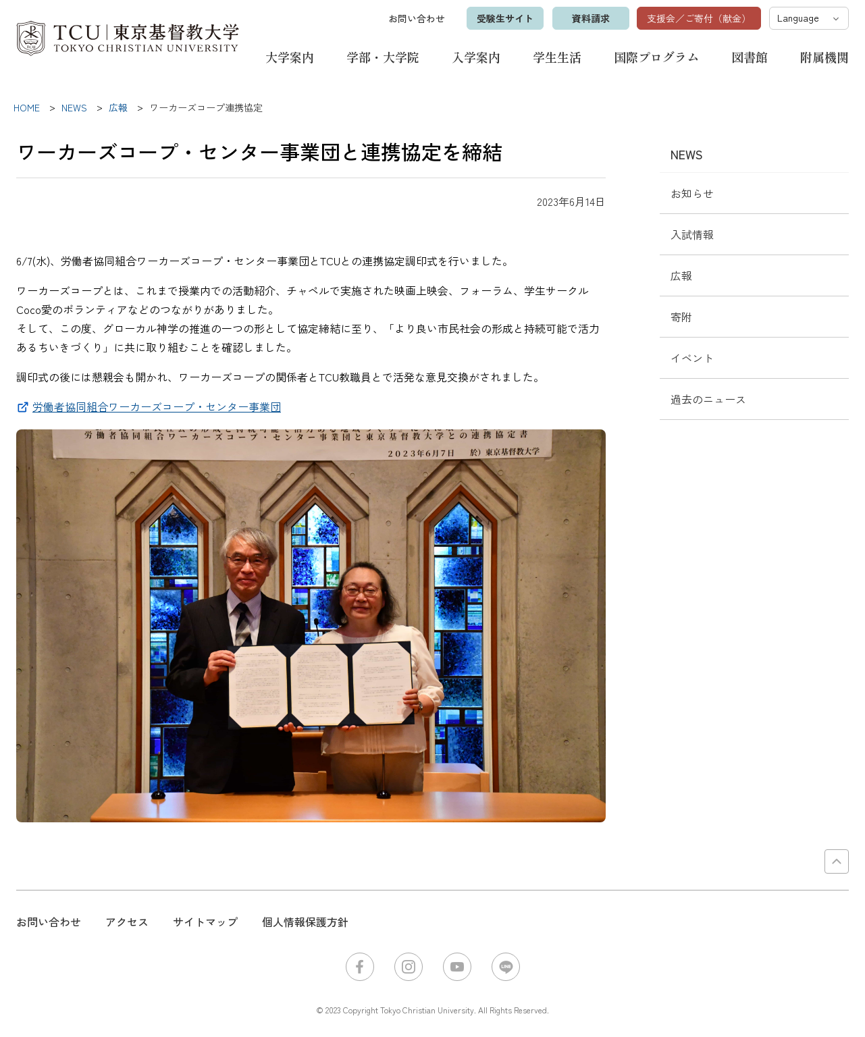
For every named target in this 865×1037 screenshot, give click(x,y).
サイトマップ (205, 921)
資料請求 (589, 18)
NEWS (687, 154)
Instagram (408, 967)
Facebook (360, 967)
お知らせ (692, 193)
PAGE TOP (836, 861)
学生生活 (557, 56)
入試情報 (692, 234)
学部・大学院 (382, 56)
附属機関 (824, 56)
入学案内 (476, 56)
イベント (692, 358)
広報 (681, 275)
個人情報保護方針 (305, 921)
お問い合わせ (415, 18)
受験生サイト (503, 18)
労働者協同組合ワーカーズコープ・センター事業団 (156, 406)
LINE (506, 967)
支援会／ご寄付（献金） (699, 18)
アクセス (127, 921)
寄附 (681, 317)
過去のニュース (708, 399)
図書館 (749, 56)
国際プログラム (656, 56)
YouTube (457, 967)
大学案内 (289, 56)
